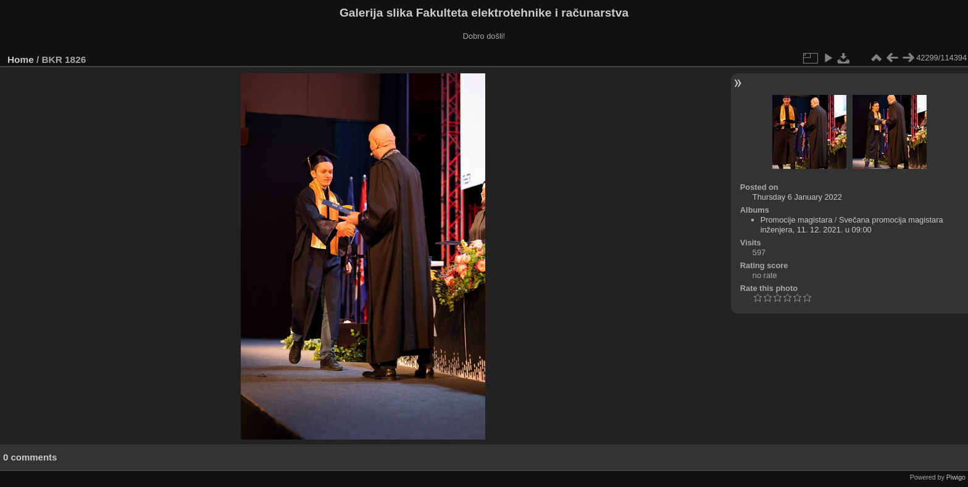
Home (20, 59)
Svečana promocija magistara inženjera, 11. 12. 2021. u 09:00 (852, 224)
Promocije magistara (797, 219)
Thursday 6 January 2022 (797, 197)
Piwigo (956, 477)
